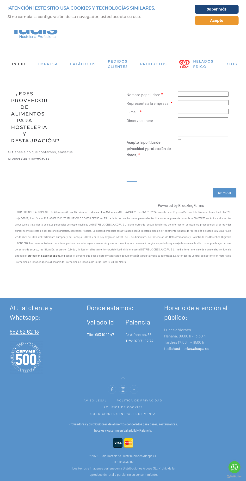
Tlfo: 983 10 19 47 (100, 338)
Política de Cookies (123, 410)
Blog (232, 64)
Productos (153, 64)
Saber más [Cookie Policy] (217, 9)
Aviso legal (95, 404)
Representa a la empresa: (149, 103)
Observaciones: (140, 120)
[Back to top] (123, 381)
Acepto (216, 20)
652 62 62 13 (24, 334)
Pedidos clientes (118, 64)
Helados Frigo (196, 64)
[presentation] (163, 173)
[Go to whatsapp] (234, 467)
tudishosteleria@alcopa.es (104, 215)
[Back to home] (34, 30)
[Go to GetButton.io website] (234, 476)
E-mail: (134, 112)
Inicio (19, 64)
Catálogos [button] (83, 64)
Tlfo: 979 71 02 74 (139, 344)
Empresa (48, 64)
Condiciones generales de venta (123, 417)
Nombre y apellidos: (145, 94)
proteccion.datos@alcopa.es (44, 259)
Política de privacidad (139, 404)
